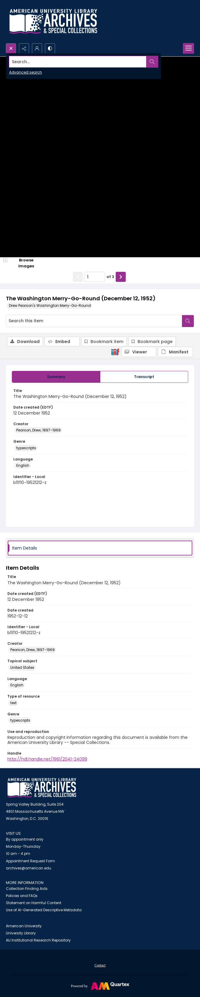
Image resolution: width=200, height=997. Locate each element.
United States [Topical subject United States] (22, 667)
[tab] (56, 376)
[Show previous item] (78, 277)
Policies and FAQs (22, 895)
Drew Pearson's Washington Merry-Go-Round (50, 305)
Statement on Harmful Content (33, 902)
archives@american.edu (28, 868)
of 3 (110, 277)
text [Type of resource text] (13, 702)
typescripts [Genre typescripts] (26, 447)
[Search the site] (80, 61)
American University (24, 925)
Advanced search (25, 72)
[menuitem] (100, 965)
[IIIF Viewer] (139, 352)
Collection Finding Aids (27, 888)
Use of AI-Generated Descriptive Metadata (44, 909)
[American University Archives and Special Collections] (42, 788)
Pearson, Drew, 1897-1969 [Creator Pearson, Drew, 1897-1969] (38, 430)
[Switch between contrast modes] (50, 48)
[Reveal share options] (24, 48)
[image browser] (22, 263)
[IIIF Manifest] (175, 352)
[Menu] (188, 48)
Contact (99, 965)
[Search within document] (188, 321)
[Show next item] (121, 277)
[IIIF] (115, 352)
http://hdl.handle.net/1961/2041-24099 (47, 759)
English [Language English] (22, 465)
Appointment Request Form (30, 860)
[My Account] (37, 48)
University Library (21, 933)
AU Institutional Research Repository (38, 940)
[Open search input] (11, 48)
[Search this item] (94, 321)
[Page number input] (94, 277)
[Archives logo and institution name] (53, 21)
